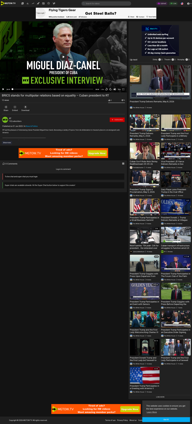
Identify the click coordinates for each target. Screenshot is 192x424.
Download (28, 108)
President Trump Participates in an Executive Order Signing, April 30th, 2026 (175, 332)
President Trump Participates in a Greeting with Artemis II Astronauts (144, 388)
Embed (16, 108)
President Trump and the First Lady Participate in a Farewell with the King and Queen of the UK (175, 361)
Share (6, 108)
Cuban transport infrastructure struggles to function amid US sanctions (175, 248)
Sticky (155, 60)
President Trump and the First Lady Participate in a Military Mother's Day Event (175, 136)
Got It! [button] (166, 420)
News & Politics (32, 126)
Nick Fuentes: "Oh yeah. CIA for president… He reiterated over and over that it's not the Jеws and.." (144, 249)
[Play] (3, 89)
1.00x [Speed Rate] (102, 89)
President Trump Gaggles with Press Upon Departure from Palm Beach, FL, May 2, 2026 (144, 276)
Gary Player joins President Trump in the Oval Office (173, 190)
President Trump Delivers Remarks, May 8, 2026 (152, 101)
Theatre (167, 60)
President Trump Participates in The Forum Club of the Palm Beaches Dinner (175, 276)
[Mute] (115, 89)
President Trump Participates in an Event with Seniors (144, 302)
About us (133, 420)
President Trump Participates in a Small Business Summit (144, 218)
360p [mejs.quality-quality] (119, 89)
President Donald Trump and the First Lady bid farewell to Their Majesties (143, 360)
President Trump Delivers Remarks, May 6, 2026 (141, 134)
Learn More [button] (152, 412)
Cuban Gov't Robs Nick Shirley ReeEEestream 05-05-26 (143, 162)
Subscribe (117, 120)
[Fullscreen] (123, 89)
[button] (182, 3)
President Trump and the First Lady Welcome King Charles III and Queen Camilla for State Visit (144, 333)
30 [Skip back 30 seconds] (106, 89)
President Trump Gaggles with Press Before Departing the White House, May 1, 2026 (175, 304)
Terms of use (110, 420)
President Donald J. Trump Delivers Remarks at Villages (174, 218)
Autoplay (181, 60)
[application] (63, 56)
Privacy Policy (122, 420)
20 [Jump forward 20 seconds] (110, 89)
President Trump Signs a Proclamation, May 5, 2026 (142, 190)
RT (10, 118)
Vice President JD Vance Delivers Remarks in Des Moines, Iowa (172, 164)
